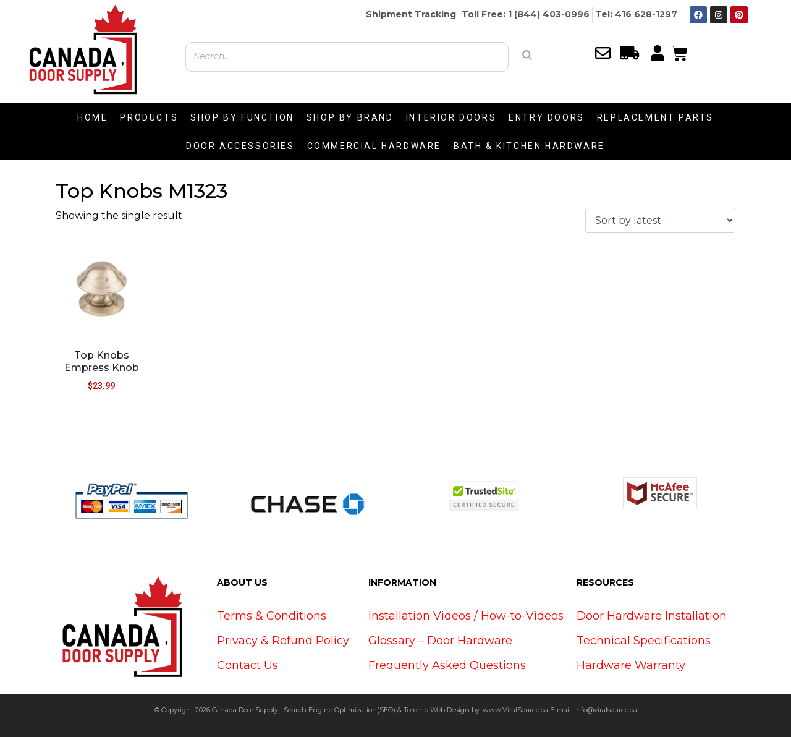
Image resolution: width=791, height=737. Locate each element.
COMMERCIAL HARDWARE (374, 146)
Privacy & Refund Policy (283, 640)
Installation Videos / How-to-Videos (466, 616)
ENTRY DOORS (547, 117)
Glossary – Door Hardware (440, 640)
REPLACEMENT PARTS (655, 117)
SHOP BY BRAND (350, 117)
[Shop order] (660, 220)
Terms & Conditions (271, 616)
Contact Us (247, 665)
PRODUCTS (149, 117)
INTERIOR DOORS (451, 117)
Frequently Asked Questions (447, 665)
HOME (92, 117)
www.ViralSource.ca (515, 709)
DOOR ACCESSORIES (240, 146)
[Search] (527, 55)
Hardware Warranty (631, 665)
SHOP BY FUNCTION (242, 117)
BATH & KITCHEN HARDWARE (529, 146)
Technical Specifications (644, 640)
